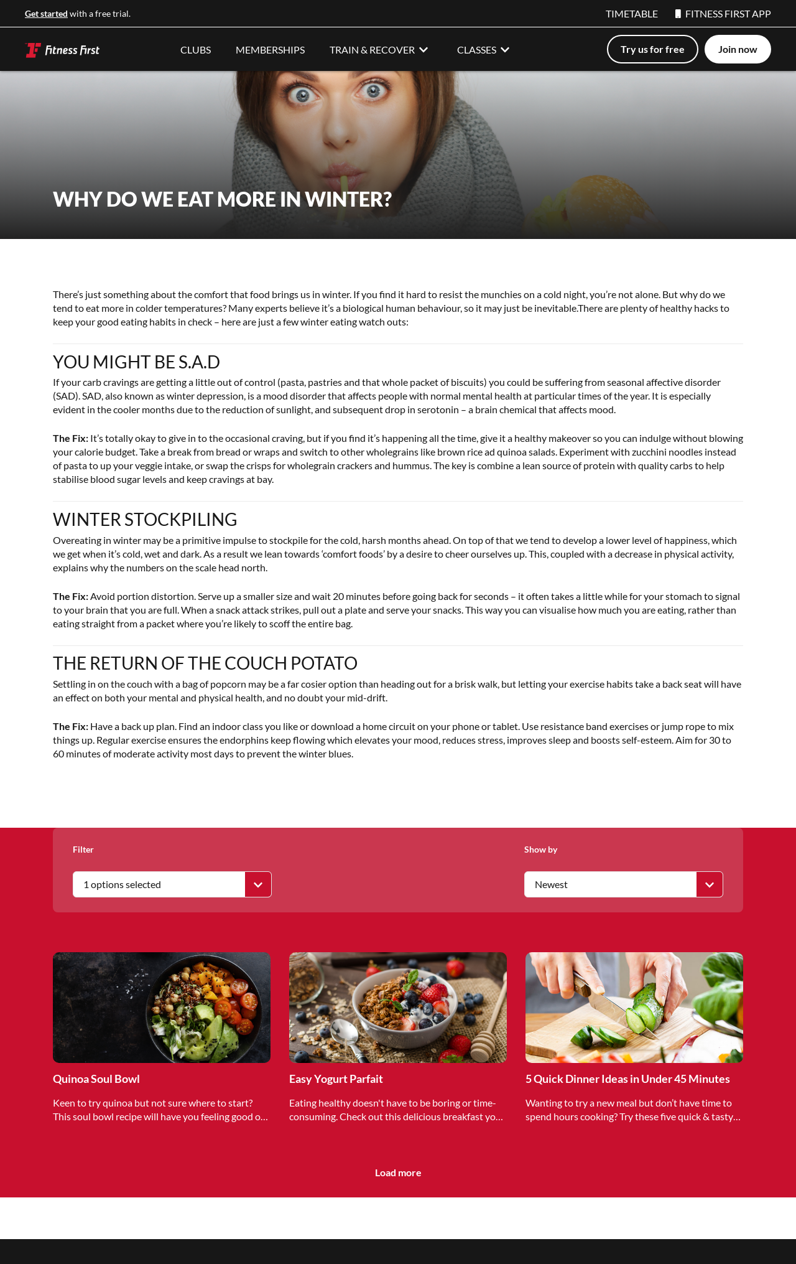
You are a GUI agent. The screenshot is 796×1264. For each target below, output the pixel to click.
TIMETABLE (632, 13)
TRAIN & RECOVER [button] (381, 49)
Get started (46, 13)
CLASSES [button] (485, 49)
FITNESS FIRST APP (723, 13)
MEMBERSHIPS (270, 49)
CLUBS (195, 49)
